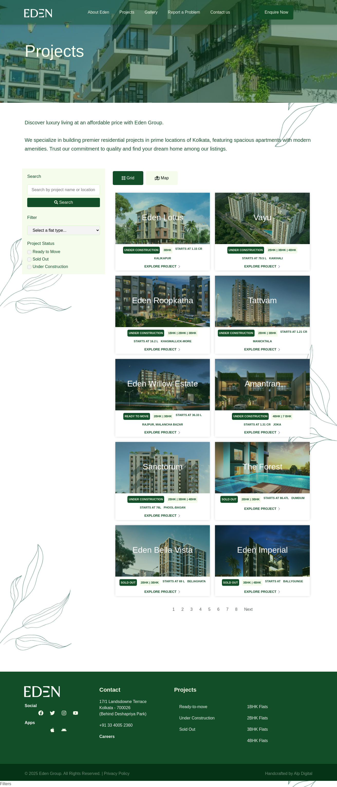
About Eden (98, 12)
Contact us (220, 12)
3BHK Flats (257, 729)
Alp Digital (303, 773)
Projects (126, 12)
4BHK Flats (257, 740)
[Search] (63, 189)
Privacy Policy (117, 773)
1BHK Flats (257, 707)
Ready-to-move (193, 707)
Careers (107, 736)
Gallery (151, 12)
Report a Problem (184, 12)
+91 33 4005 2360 (116, 725)
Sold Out (187, 729)
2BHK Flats (257, 718)
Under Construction (197, 718)
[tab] (128, 178)
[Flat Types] (63, 230)
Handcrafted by (279, 773)
